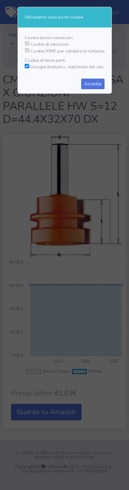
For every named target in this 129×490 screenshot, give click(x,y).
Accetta (92, 84)
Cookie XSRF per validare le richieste (67, 51)
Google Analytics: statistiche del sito (67, 67)
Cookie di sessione (49, 44)
